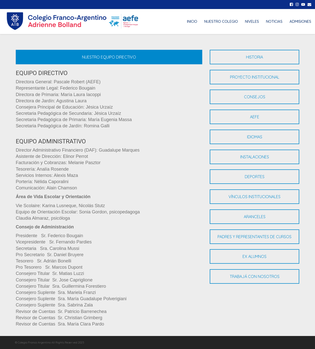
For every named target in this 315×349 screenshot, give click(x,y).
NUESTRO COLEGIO (221, 21)
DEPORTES (254, 176)
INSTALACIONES (254, 156)
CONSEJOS (254, 96)
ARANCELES (255, 216)
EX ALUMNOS (254, 256)
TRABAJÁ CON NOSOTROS (255, 276)
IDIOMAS (254, 136)
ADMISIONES (300, 21)
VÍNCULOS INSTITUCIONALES (254, 196)
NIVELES (252, 21)
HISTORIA (254, 57)
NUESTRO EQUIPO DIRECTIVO (109, 57)
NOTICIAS (274, 21)
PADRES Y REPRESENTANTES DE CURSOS (255, 236)
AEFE (254, 116)
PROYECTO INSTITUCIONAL (254, 77)
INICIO (192, 21)
